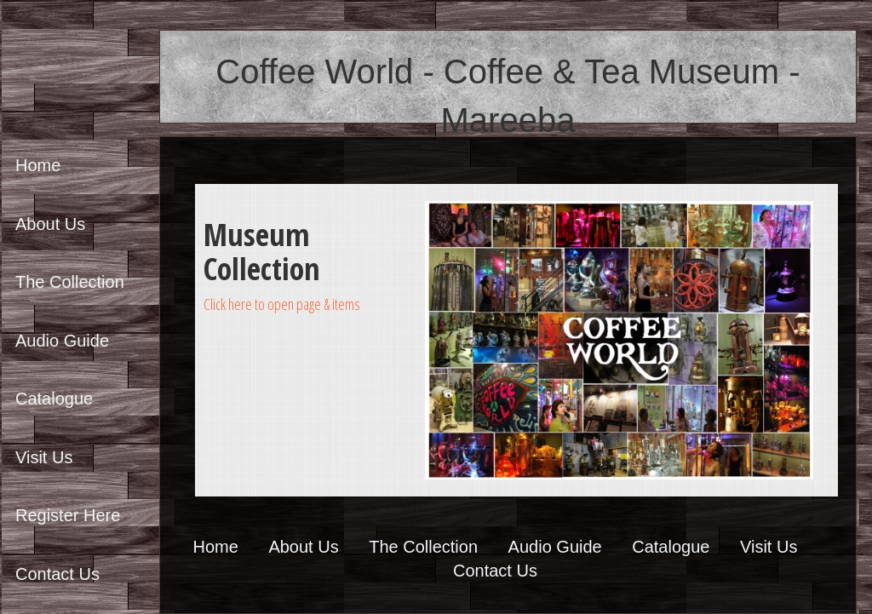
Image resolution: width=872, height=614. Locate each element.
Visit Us (43, 457)
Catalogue (54, 398)
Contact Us (57, 574)
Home (37, 165)
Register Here (67, 515)
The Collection (69, 282)
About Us (50, 224)
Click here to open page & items (282, 304)
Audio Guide (62, 340)
